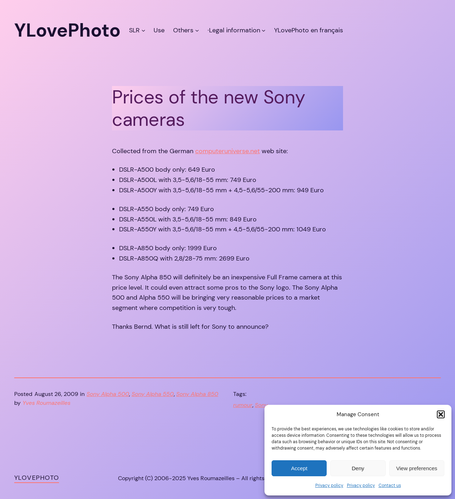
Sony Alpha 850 (197, 394)
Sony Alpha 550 (152, 394)
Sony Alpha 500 (108, 394)
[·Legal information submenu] (264, 30)
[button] (440, 414)
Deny (358, 468)
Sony (261, 405)
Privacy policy (329, 485)
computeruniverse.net (227, 151)
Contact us (390, 485)
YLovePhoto (36, 477)
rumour (242, 405)
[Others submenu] (197, 30)
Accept (299, 468)
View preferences (417, 468)
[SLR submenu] (143, 30)
